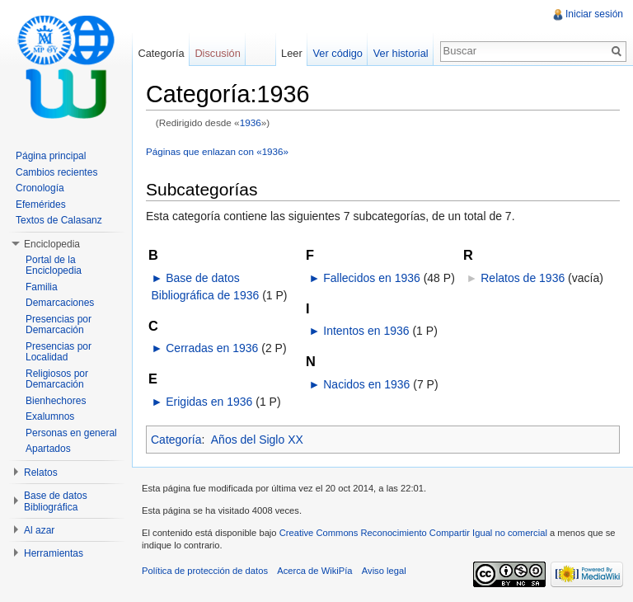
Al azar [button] (39, 530)
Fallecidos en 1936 (371, 278)
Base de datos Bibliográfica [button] (55, 501)
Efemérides (41, 204)
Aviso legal (384, 571)
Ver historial (401, 53)
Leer (291, 53)
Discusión (217, 53)
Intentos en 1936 (366, 330)
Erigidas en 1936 (209, 401)
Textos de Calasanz (59, 220)
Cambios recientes (56, 172)
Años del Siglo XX (257, 439)
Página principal (51, 156)
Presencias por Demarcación (58, 324)
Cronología (40, 188)
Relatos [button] (41, 472)
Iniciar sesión (594, 14)
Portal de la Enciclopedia (54, 265)
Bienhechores (56, 401)
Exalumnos (50, 416)
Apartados (48, 448)
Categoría (176, 439)
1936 (250, 122)
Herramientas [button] (53, 553)
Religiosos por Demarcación (57, 379)
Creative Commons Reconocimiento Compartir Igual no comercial (413, 533)
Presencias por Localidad (58, 352)
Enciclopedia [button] (52, 244)
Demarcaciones (60, 302)
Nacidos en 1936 (366, 384)
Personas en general (71, 433)
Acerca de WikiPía (314, 571)
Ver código (337, 53)
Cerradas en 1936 (212, 348)
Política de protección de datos (205, 571)
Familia (42, 287)
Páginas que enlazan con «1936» (217, 151)
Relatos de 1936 (523, 278)
